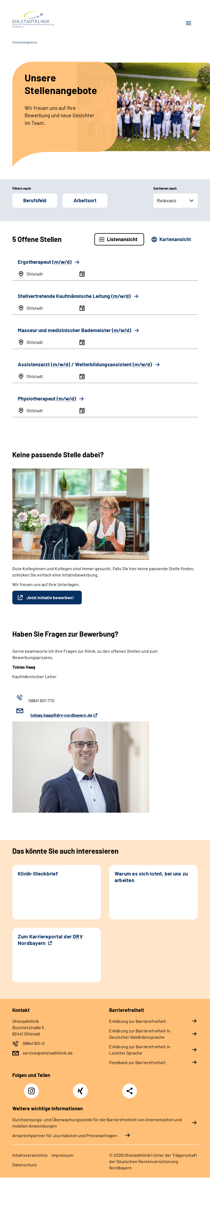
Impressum (62, 1155)
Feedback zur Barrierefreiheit (137, 1062)
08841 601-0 (34, 1043)
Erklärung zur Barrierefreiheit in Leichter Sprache (139, 1049)
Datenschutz (24, 1164)
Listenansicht (122, 239)
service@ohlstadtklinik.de (48, 1052)
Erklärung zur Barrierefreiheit (137, 1021)
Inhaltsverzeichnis (30, 1155)
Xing (80, 1088)
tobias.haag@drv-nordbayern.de (61, 715)
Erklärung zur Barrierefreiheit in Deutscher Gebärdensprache (139, 1034)
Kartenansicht (175, 239)
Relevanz (166, 200)
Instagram (32, 1088)
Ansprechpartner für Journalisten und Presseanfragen (64, 1135)
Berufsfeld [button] (34, 200)
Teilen (130, 1091)
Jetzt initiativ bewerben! (50, 597)
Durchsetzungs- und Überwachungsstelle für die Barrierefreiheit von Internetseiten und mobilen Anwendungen (97, 1122)
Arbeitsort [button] (85, 200)
